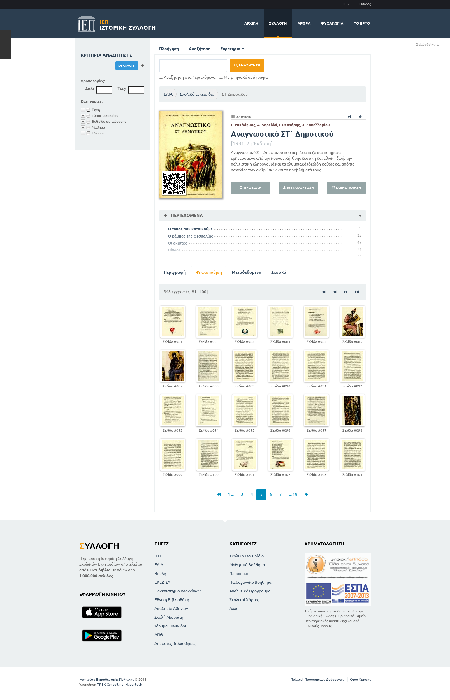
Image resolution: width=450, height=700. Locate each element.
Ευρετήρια (232, 48)
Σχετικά (278, 272)
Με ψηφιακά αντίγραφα (243, 77)
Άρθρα (304, 23)
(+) (441, 44)
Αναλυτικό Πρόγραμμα (249, 591)
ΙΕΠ (157, 556)
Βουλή (160, 573)
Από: (89, 89)
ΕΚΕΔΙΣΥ (162, 582)
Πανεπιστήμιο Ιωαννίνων (177, 591)
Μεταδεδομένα (246, 272)
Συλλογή (278, 23)
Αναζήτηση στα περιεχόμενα (187, 77)
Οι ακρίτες (177, 243)
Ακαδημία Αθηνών (171, 608)
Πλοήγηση (169, 48)
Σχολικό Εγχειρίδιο (197, 94)
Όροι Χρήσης (360, 679)
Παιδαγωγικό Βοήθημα (250, 582)
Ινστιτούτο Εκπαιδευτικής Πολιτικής (106, 679)
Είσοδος (365, 4)
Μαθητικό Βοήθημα (247, 564)
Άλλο (233, 608)
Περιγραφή (175, 272)
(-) (445, 44)
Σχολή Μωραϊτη (168, 617)
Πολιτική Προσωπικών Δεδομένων (317, 679)
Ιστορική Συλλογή (128, 24)
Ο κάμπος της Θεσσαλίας (190, 236)
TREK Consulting (110, 684)
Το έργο (362, 23)
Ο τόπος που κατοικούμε (190, 229)
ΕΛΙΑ (168, 94)
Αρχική (251, 23)
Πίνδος (174, 250)
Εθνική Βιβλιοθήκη (171, 599)
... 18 (293, 494)
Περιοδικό (238, 573)
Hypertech (133, 684)
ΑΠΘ (158, 634)
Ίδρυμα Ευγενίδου (170, 626)
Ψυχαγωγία (332, 23)
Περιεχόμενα (186, 215)
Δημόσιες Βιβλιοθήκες (174, 643)
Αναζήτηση (199, 48)
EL (346, 4)
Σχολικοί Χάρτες (244, 599)
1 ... (231, 494)
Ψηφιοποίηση (209, 272)
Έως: (121, 89)
